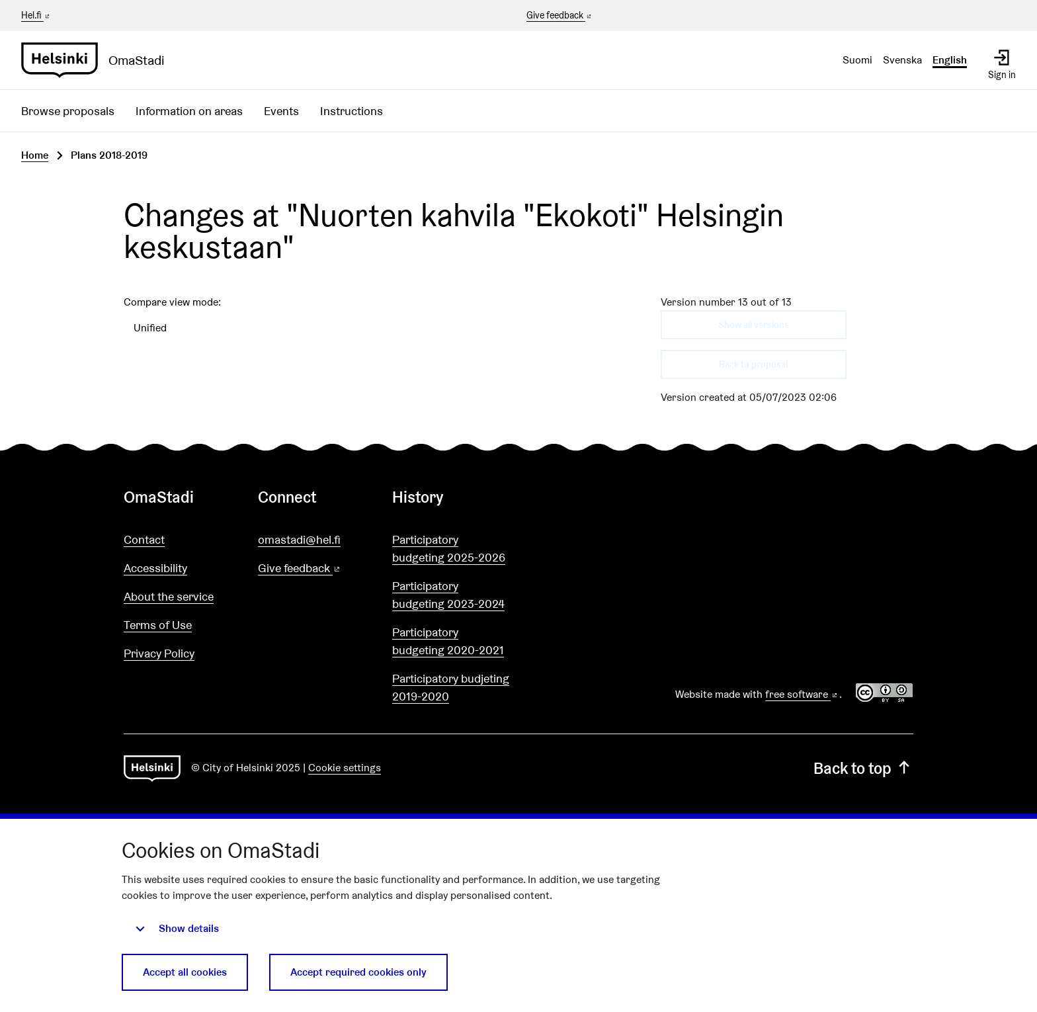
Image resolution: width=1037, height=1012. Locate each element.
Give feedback (559, 15)
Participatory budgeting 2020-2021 (448, 640)
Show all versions (753, 325)
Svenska (902, 60)
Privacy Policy (159, 653)
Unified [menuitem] (150, 328)
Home (34, 155)
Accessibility (155, 567)
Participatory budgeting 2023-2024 (448, 594)
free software (802, 694)
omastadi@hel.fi (299, 539)
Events (281, 110)
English (950, 60)
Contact (144, 539)
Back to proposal (753, 364)
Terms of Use (158, 624)
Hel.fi (36, 15)
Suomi (857, 60)
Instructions (351, 110)
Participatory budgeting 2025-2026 (448, 548)
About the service (169, 596)
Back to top (863, 768)
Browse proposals (67, 110)
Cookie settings (344, 768)
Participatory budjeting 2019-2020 (450, 687)
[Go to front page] (98, 60)
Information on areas (189, 110)
